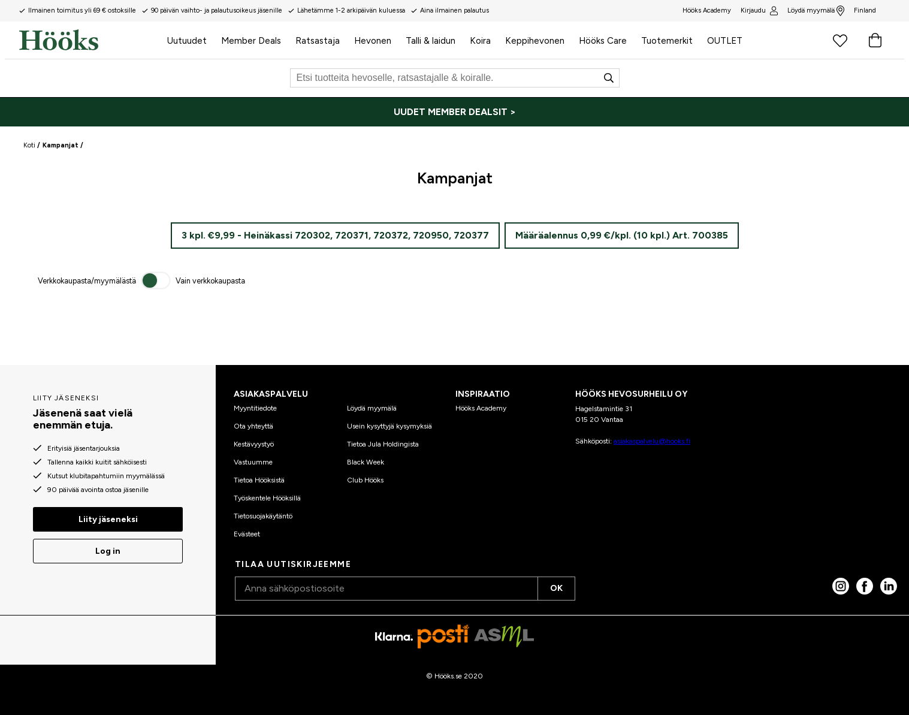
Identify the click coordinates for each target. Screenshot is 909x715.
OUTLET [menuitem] (724, 40)
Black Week (365, 462)
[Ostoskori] (875, 40)
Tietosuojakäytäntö (263, 516)
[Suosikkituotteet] (840, 40)
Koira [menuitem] (480, 40)
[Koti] (89, 40)
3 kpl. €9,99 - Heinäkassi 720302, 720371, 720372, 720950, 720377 (335, 235)
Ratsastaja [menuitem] (317, 40)
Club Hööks (365, 480)
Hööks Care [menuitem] (603, 40)
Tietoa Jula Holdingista (383, 444)
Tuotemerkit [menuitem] (667, 40)
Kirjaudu (759, 11)
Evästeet (247, 534)
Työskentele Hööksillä (267, 498)
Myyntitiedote (255, 408)
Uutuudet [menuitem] (187, 40)
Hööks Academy (480, 408)
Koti (29, 145)
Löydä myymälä (815, 11)
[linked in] (888, 586)
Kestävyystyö (254, 444)
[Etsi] (455, 78)
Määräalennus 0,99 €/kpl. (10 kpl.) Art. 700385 (621, 235)
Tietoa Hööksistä (259, 480)
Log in (107, 551)
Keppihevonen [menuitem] (534, 40)
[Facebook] (864, 586)
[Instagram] (840, 586)
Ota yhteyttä (253, 426)
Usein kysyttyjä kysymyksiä (389, 426)
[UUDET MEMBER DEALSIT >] (454, 112)
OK (556, 588)
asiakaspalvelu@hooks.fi (652, 441)
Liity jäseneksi (108, 519)
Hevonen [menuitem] (372, 40)
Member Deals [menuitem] (251, 40)
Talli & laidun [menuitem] (430, 40)
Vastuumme (253, 462)
